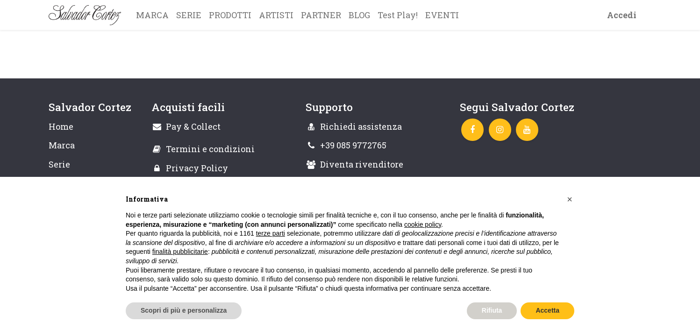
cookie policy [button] (422, 224)
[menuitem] (152, 15)
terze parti (270, 233)
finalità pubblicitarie (180, 251)
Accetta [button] (547, 310)
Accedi (621, 15)
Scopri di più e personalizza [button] (184, 310)
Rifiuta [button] (492, 310)
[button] (569, 199)
